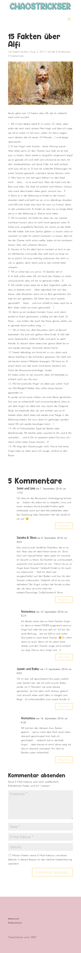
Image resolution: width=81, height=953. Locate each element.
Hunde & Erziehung (58, 51)
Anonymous (28, 611)
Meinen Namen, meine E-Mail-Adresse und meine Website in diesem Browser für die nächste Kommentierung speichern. (40, 859)
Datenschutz (15, 922)
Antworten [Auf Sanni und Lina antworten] (64, 525)
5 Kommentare (16, 55)
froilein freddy (20, 51)
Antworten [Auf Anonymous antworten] (64, 656)
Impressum (13, 918)
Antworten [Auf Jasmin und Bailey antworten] (64, 706)
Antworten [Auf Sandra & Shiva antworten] (64, 599)
